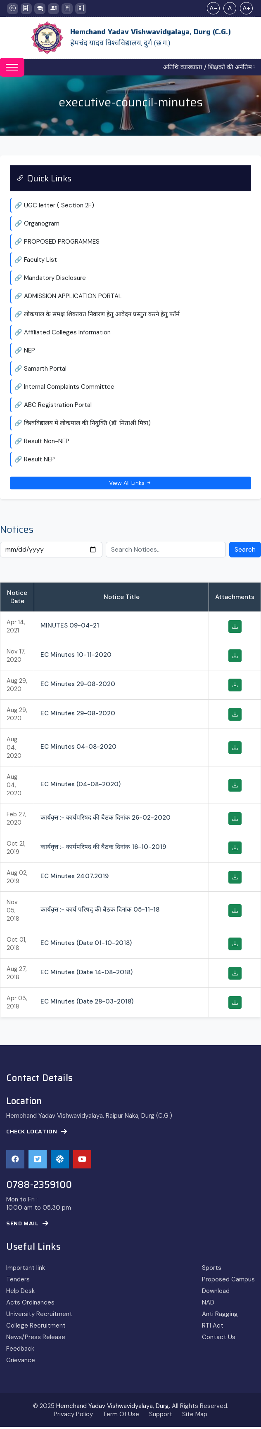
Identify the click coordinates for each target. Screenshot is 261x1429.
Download (216, 1293)
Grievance (20, 1362)
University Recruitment (39, 1316)
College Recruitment (36, 1327)
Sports (211, 1270)
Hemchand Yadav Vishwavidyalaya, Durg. (113, 1408)
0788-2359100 (39, 1187)
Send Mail (27, 1225)
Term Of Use (121, 1416)
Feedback (20, 1351)
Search (245, 551)
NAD (208, 1304)
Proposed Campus (228, 1281)
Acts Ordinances (30, 1304)
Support (160, 1416)
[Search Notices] (166, 551)
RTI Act (212, 1327)
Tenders (18, 1281)
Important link (25, 1270)
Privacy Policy (73, 1416)
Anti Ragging (220, 1316)
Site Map (194, 1416)
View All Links (130, 484)
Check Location (36, 1133)
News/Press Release (35, 1339)
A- (213, 8)
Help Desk (20, 1293)
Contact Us (218, 1339)
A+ (246, 8)
